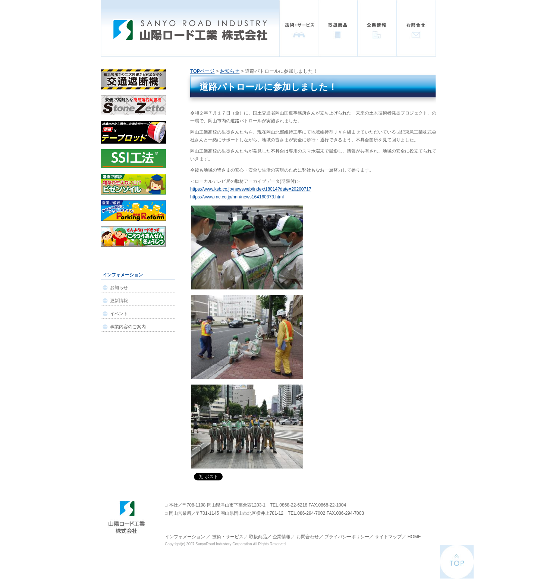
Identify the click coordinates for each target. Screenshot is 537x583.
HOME (414, 536)
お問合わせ (307, 536)
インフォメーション (185, 536)
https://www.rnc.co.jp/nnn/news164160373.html (237, 197)
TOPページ (202, 71)
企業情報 (377, 28)
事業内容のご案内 (128, 326)
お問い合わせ (416, 28)
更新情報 (119, 300)
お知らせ (229, 71)
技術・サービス (298, 28)
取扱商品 (258, 536)
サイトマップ (388, 536)
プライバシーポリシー (346, 536)
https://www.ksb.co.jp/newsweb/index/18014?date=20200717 (250, 189)
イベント (119, 313)
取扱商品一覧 (338, 28)
